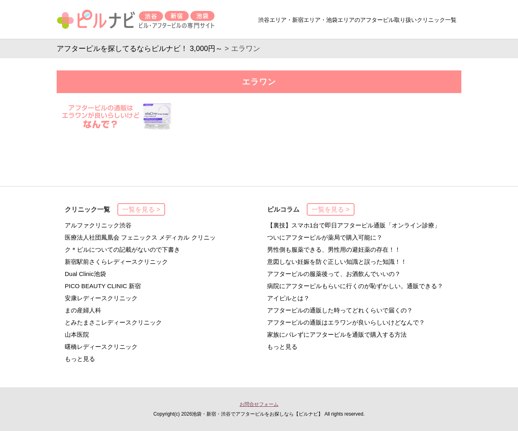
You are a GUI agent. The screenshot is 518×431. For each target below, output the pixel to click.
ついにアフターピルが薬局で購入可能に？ (324, 237)
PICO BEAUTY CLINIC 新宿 (103, 285)
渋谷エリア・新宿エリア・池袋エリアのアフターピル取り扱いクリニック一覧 (357, 20)
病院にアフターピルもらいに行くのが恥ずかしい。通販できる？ (355, 285)
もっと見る (80, 358)
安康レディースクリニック (101, 298)
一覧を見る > (141, 209)
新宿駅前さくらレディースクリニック (116, 261)
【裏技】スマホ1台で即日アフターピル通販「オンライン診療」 (353, 225)
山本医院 (77, 334)
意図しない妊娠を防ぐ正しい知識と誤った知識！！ (337, 261)
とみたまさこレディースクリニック (113, 322)
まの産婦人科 (83, 310)
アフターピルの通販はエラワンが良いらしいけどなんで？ (346, 322)
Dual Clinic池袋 (85, 273)
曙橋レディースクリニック (101, 346)
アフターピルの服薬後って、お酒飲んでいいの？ (334, 273)
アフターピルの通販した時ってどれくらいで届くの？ (340, 310)
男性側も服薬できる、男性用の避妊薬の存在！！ (334, 249)
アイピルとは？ (288, 298)
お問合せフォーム (259, 404)
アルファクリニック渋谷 (98, 225)
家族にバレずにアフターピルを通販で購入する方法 (337, 334)
